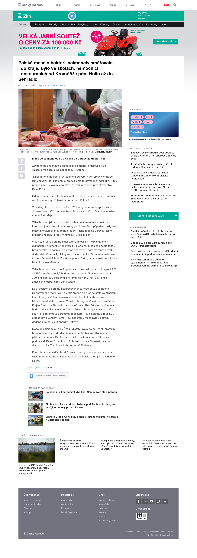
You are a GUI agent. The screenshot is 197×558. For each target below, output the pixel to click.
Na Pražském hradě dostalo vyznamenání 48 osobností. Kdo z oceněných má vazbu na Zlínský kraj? (161, 292)
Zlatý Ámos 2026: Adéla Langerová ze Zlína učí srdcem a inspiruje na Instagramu (160, 213)
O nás (116, 24)
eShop (27, 512)
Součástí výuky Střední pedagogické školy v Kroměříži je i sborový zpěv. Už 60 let (160, 157)
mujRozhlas (95, 5)
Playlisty (83, 24)
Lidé (94, 24)
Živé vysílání (137, 127)
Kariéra (102, 512)
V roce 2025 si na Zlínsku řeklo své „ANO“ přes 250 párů (161, 264)
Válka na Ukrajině (32, 500)
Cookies (129, 532)
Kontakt (102, 516)
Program (76, 5)
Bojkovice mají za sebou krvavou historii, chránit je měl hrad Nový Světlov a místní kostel (161, 198)
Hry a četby (137, 117)
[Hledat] (175, 5)
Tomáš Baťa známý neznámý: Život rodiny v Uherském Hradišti (159, 170)
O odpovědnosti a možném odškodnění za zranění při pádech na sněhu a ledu (162, 277)
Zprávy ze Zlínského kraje (52, 85)
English (169, 532)
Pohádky (136, 122)
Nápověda (104, 504)
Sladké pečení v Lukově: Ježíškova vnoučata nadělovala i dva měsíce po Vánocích (162, 252)
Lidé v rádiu (104, 508)
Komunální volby (32, 504)
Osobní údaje (142, 532)
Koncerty (151, 24)
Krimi (149, 117)
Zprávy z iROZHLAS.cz (32, 435)
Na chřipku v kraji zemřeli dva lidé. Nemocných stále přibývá (81, 392)
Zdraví (22, 24)
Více (164, 24)
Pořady (53, 24)
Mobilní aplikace (69, 512)
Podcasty (66, 508)
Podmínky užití (157, 532)
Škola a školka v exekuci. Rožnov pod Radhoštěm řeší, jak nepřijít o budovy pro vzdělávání (80, 406)
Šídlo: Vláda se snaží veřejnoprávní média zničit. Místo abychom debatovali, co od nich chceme (77, 469)
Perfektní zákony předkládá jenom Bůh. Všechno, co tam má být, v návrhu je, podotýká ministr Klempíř (159, 469)
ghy (37, 367)
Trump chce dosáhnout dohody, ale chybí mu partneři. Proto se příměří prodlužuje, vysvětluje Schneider (118, 469)
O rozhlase (130, 5)
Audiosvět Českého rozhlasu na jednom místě (150, 139)
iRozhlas (60, 5)
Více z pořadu (138, 243)
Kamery (141, 19)
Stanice (112, 5)
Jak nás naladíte (133, 24)
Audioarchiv (144, 16)
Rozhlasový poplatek (109, 520)
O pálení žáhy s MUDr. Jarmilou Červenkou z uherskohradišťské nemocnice (159, 184)
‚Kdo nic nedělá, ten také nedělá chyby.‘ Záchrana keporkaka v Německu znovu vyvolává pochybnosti (35, 469)
